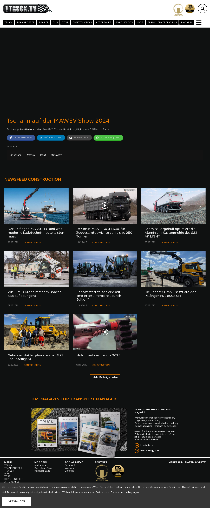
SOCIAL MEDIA (74, 462)
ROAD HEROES (124, 22)
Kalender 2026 (42, 471)
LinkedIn (69, 471)
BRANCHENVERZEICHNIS (162, 22)
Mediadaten (147, 445)
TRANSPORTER (26, 22)
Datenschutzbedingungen (125, 492)
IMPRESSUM (175, 462)
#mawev (56, 155)
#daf (43, 155)
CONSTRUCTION (82, 22)
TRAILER (44, 22)
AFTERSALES (103, 22)
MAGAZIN (186, 22)
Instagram (70, 468)
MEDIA (8, 462)
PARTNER (101, 462)
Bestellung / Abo (150, 450)
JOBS (140, 22)
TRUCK (8, 22)
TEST (65, 22)
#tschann (16, 155)
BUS (55, 22)
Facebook (70, 465)
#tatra (31, 155)
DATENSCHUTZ (195, 462)
